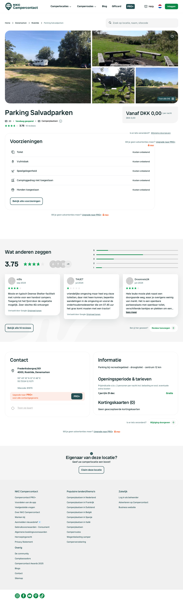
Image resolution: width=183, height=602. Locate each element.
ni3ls (19, 279)
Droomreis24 (142, 279)
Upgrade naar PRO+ (91, 214)
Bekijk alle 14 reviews (19, 328)
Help (149, 6)
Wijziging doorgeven (161, 133)
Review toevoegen (164, 328)
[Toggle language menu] (160, 6)
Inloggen (171, 6)
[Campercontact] (23, 6)
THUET (79, 279)
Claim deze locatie (91, 469)
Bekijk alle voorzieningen (26, 201)
